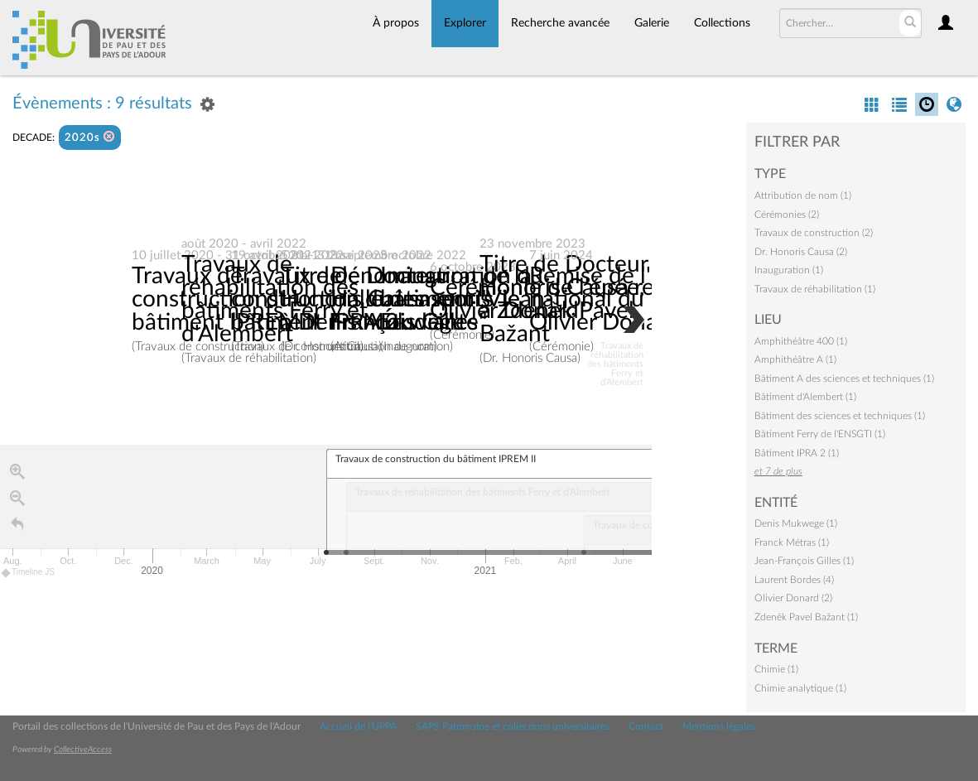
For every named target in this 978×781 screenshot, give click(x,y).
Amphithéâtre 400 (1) (800, 341)
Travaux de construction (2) (813, 233)
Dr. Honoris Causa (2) (800, 252)
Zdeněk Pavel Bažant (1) (806, 617)
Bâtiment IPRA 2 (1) (796, 453)
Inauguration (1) (788, 270)
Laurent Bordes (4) (794, 580)
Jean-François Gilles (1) (804, 561)
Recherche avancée (560, 23)
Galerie (651, 23)
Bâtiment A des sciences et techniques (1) (844, 378)
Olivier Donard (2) (793, 598)
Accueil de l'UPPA (358, 726)
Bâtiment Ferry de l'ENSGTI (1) (819, 434)
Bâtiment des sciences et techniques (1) (839, 416)
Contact (646, 726)
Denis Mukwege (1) (795, 523)
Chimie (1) (776, 669)
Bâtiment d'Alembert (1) (805, 397)
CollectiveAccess (83, 749)
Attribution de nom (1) (802, 195)
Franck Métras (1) (791, 542)
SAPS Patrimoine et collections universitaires (512, 726)
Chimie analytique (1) (800, 688)
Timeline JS (28, 572)
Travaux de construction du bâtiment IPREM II (225, 299)
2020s (90, 137)
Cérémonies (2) (786, 214)
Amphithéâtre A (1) (795, 359)
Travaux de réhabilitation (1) (814, 289)
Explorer (465, 23)
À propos (396, 23)
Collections (722, 23)
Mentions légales (718, 726)
